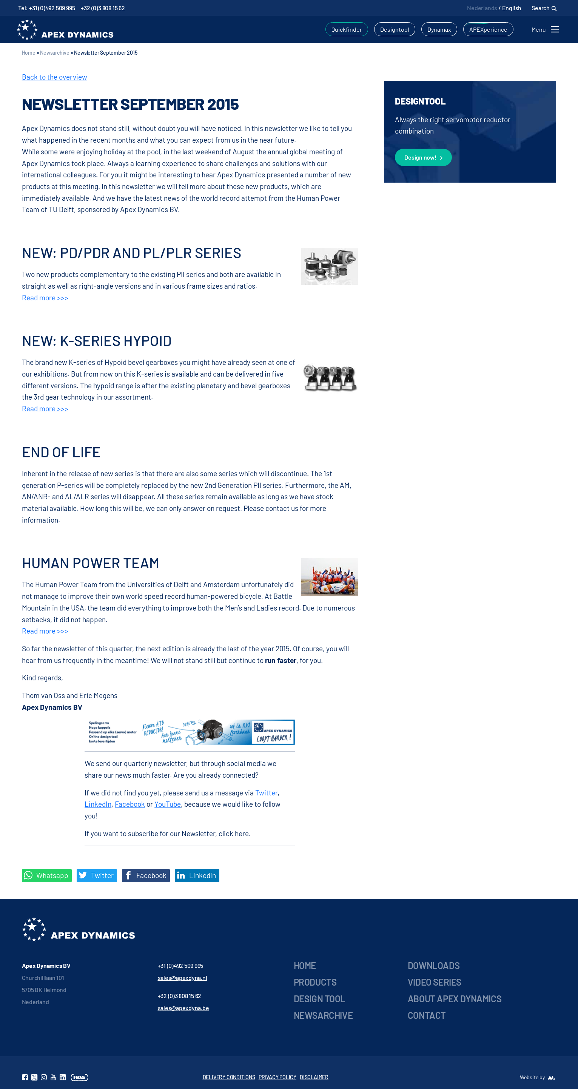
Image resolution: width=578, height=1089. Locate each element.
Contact (427, 1015)
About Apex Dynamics (454, 998)
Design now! (423, 157)
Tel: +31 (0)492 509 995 (46, 7)
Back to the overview (54, 76)
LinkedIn (98, 804)
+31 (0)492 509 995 (180, 965)
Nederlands (482, 7)
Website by (532, 1077)
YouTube (167, 804)
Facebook (130, 804)
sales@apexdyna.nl (182, 977)
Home (28, 52)
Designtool (394, 29)
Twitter (266, 792)
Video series (434, 982)
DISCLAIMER (314, 1077)
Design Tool (320, 998)
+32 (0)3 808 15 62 (103, 7)
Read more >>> (45, 297)
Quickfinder (346, 29)
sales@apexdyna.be (183, 1007)
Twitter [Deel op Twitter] (96, 875)
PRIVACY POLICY (277, 1077)
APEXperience (488, 29)
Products (315, 982)
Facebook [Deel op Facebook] (145, 875)
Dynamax (439, 29)
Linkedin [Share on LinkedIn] (196, 875)
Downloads (433, 965)
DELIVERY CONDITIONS (229, 1077)
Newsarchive (54, 52)
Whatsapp (46, 875)
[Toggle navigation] (546, 29)
